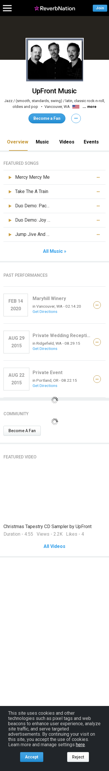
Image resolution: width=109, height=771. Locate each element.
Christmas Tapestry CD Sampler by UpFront (47, 526)
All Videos (54, 546)
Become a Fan (46, 118)
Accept (31, 757)
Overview (17, 142)
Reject (78, 757)
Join (100, 8)
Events (91, 142)
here (80, 744)
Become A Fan (22, 430)
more (92, 107)
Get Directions (45, 311)
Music (42, 142)
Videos (66, 142)
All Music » (54, 251)
